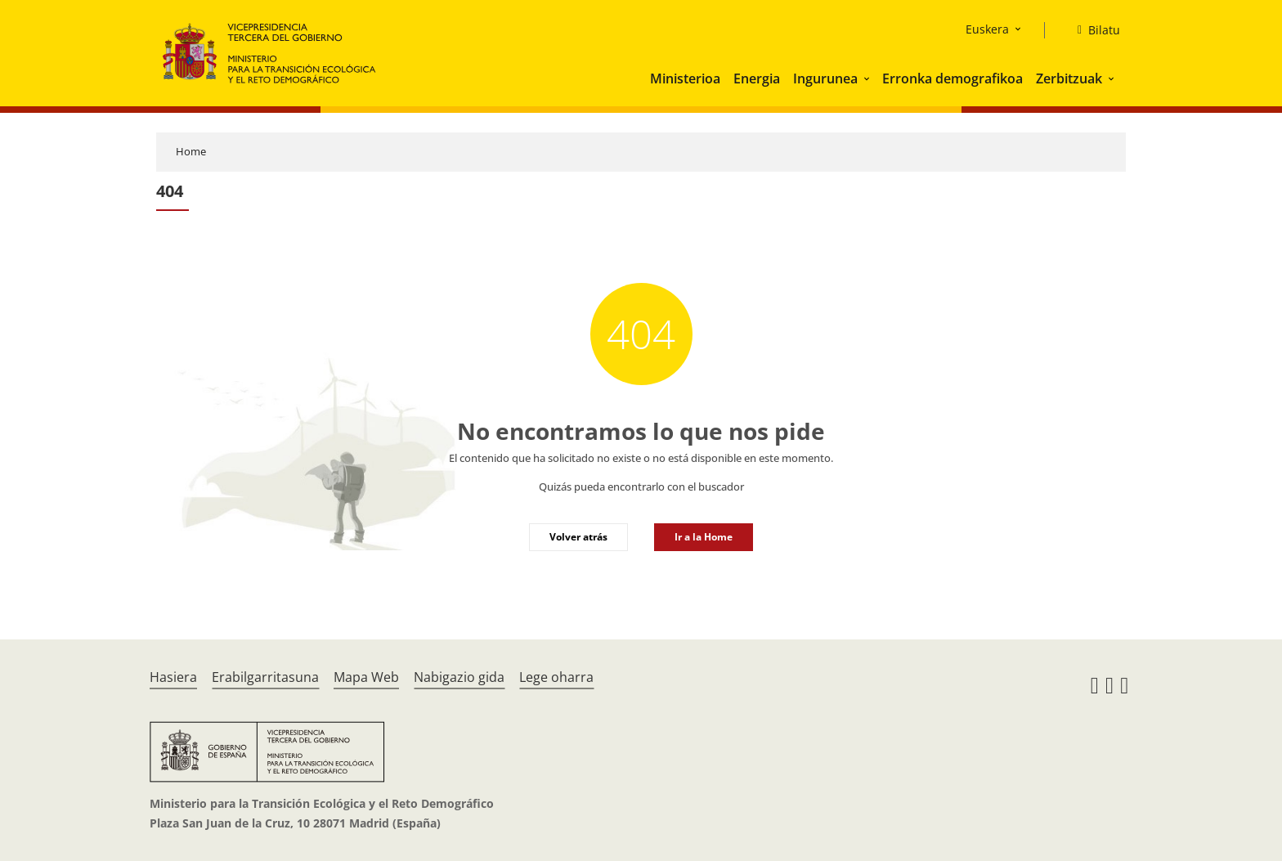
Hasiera (173, 677)
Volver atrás (578, 537)
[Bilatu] (1092, 30)
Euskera (987, 29)
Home (191, 151)
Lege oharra (556, 677)
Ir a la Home (704, 537)
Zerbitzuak (1069, 78)
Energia (756, 78)
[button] (868, 78)
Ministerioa (685, 78)
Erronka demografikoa (952, 78)
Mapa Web (366, 677)
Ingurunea (825, 78)
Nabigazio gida (459, 677)
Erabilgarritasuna (265, 677)
